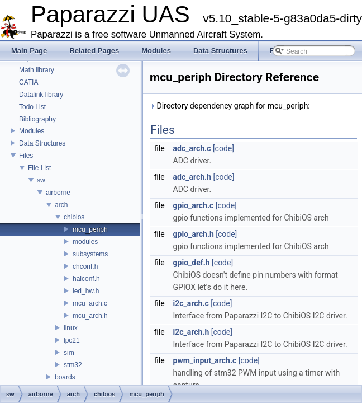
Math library (36, 70)
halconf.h (86, 279)
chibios (74, 217)
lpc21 (72, 340)
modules (85, 242)
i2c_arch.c (191, 303)
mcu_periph (90, 229)
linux (71, 328)
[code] (223, 148)
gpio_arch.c (193, 205)
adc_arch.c (192, 148)
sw (41, 180)
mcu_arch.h (90, 316)
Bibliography (37, 119)
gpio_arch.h (193, 233)
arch (61, 205)
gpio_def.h (191, 262)
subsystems (90, 254)
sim (69, 353)
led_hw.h (86, 291)
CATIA (28, 82)
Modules (31, 131)
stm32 (73, 365)
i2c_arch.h (191, 331)
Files (26, 156)
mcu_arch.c (90, 303)
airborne (58, 192)
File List (39, 168)
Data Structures (42, 143)
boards (65, 377)
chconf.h (85, 266)
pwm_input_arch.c (205, 360)
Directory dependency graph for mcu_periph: (230, 105)
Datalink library (41, 95)
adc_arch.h (192, 176)
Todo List (32, 107)
